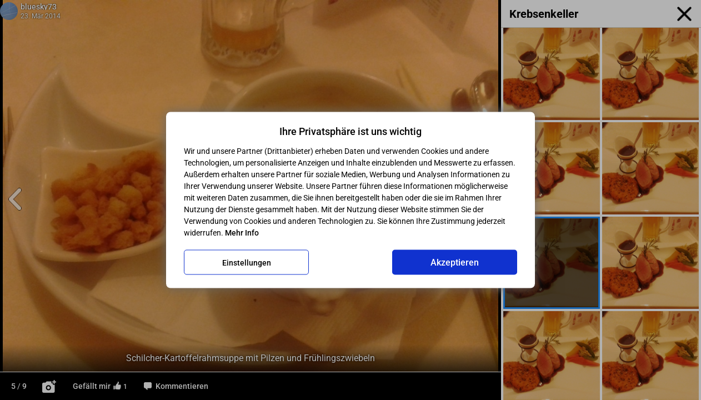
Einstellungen (246, 262)
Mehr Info (242, 232)
